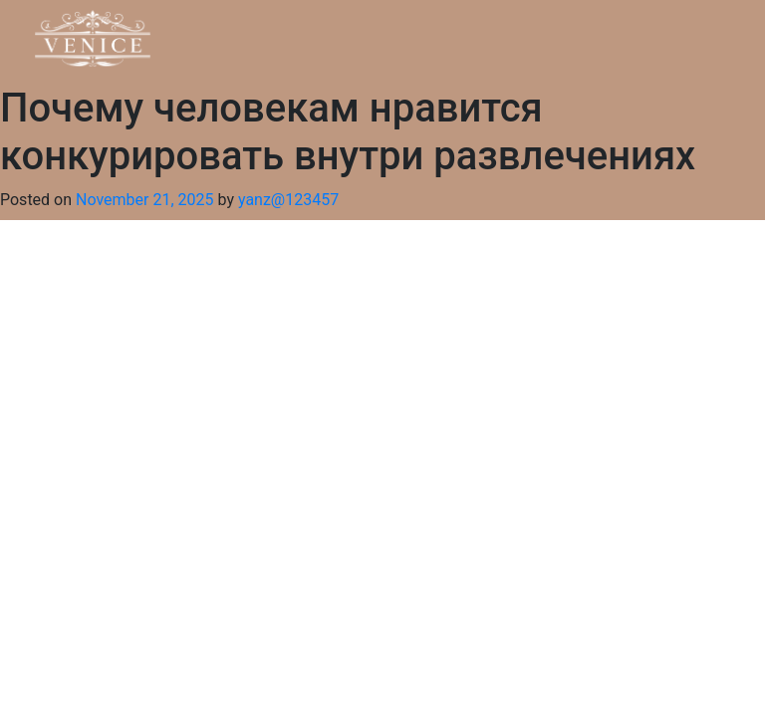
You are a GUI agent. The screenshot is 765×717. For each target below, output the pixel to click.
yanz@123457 (288, 199)
